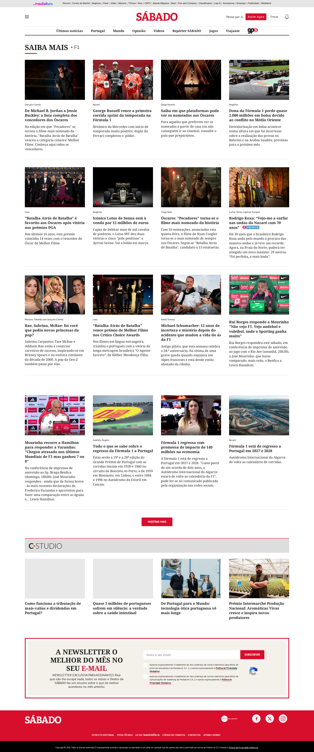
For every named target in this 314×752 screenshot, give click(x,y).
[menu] (27, 16)
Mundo (118, 31)
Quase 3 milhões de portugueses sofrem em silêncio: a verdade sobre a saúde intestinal (122, 608)
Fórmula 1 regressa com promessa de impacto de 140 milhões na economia (186, 447)
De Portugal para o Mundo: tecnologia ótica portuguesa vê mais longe (188, 608)
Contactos (194, 734)
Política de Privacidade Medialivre (243, 747)
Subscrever (252, 654)
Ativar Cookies (211, 734)
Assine (256, 17)
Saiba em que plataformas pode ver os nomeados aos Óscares (190, 113)
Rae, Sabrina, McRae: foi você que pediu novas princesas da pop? (52, 330)
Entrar (274, 17)
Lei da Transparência (147, 734)
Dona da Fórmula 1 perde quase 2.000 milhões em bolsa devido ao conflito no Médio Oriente (258, 115)
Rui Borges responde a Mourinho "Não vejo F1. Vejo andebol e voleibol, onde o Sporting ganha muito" (259, 328)
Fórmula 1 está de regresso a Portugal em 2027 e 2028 (255, 448)
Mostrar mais (157, 522)
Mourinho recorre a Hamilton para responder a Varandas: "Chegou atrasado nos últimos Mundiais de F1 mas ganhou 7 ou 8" (54, 452)
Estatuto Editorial (103, 734)
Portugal (98, 31)
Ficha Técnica (125, 734)
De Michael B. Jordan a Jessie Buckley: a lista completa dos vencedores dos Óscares (51, 115)
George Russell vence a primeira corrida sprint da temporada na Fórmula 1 (122, 115)
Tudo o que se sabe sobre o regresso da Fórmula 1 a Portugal (123, 448)
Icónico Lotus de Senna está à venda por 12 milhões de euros (121, 220)
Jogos (213, 31)
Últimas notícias (69, 31)
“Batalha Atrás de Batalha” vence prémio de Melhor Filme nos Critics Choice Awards (120, 330)
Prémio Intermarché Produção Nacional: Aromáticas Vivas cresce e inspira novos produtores (256, 610)
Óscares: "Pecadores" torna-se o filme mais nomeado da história (190, 220)
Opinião (139, 31)
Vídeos (159, 31)
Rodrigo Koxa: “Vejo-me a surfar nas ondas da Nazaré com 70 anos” (258, 223)
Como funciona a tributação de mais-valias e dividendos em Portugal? (53, 608)
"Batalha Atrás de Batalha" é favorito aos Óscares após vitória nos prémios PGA (55, 223)
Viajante (233, 31)
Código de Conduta (173, 734)
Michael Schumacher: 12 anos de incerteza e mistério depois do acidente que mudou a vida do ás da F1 (191, 332)
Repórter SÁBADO (186, 31)
